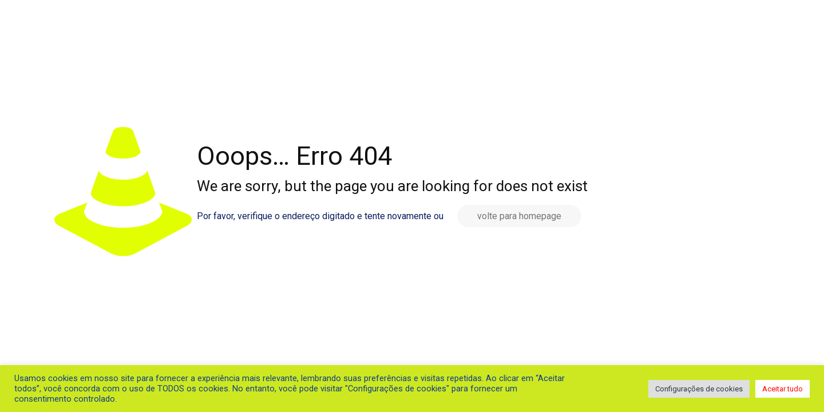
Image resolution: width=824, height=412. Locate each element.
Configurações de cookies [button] (699, 389)
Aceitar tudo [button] (782, 389)
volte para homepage (519, 216)
